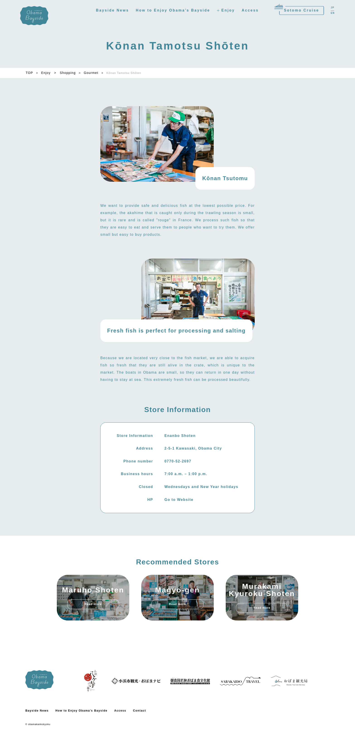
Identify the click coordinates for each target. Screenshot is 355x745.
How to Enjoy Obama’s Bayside (170, 11)
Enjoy (225, 11)
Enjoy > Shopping (59, 73)
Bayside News (109, 11)
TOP (29, 73)
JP (330, 8)
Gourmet (93, 73)
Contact (149, 722)
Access (247, 11)
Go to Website (178, 511)
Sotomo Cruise (299, 11)
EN (330, 14)
